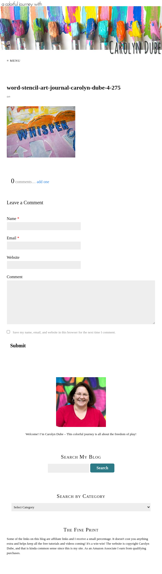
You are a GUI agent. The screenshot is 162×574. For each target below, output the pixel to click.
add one (43, 182)
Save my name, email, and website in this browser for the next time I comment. (64, 332)
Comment (14, 277)
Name (13, 218)
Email (13, 238)
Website (13, 257)
